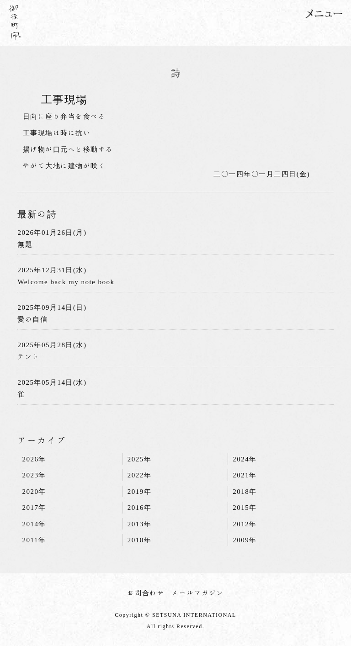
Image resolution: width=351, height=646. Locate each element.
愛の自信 (32, 319)
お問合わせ (146, 592)
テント (28, 356)
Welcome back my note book (65, 281)
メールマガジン (197, 592)
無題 (24, 244)
